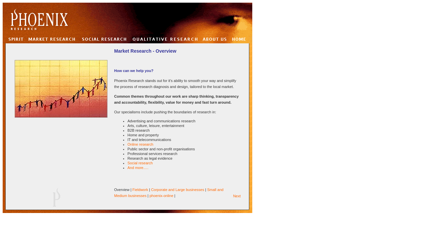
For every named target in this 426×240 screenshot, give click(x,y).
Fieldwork (140, 190)
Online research (140, 144)
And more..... (137, 168)
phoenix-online (161, 196)
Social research (140, 163)
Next (237, 196)
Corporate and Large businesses (177, 190)
